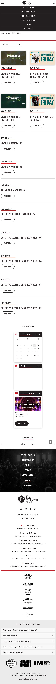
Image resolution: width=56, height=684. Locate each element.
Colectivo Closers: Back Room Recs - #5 (21, 237)
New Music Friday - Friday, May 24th (39, 75)
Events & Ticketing (28, 455)
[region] (28, 347)
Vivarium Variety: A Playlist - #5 (11, 75)
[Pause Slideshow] (50, 442)
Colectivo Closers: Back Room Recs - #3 (21, 284)
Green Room (28, 485)
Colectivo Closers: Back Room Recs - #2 (21, 308)
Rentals (28, 470)
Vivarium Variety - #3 (11, 143)
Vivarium (28, 24)
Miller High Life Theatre (28, 16)
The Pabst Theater (28, 8)
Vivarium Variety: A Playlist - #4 (11, 118)
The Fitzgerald (28, 28)
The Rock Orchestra (21, 414)
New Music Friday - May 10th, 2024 (42, 118)
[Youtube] (21, 509)
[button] (36, 334)
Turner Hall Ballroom (28, 20)
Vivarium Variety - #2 (11, 167)
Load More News (28, 326)
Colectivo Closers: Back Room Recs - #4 (21, 261)
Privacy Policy (23, 675)
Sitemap (43, 675)
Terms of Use (14, 675)
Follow (38, 365)
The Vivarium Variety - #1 (13, 190)
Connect (8, 33)
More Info (7, 82)
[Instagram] (26, 509)
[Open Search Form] (54, 3)
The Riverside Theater (28, 12)
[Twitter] (35, 509)
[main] (28, 233)
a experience (28, 679)
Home (2, 33)
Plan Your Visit (28, 460)
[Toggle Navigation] (2, 3)
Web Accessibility (34, 675)
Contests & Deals (28, 475)
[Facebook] (30, 509)
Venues (28, 465)
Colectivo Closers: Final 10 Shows (18, 214)
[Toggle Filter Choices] (11, 44)
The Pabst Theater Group (28, 3)
